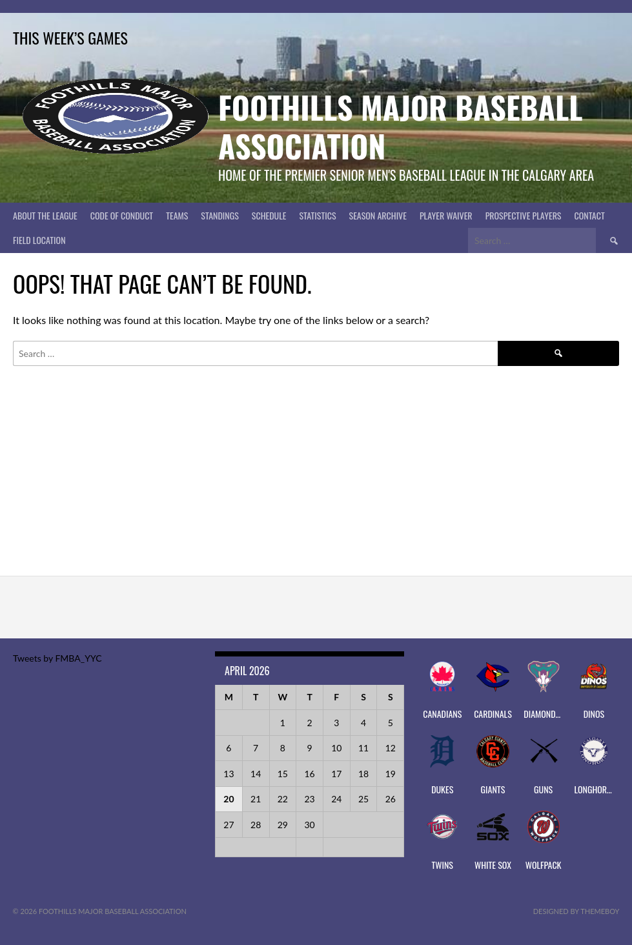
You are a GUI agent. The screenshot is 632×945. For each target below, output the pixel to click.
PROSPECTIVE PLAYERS (523, 215)
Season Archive (378, 215)
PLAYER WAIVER (446, 215)
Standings (219, 215)
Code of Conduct (121, 215)
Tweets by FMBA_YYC (57, 658)
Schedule (269, 215)
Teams (177, 215)
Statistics (317, 215)
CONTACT (590, 215)
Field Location (39, 240)
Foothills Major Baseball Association (400, 126)
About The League (45, 215)
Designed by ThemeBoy (576, 911)
